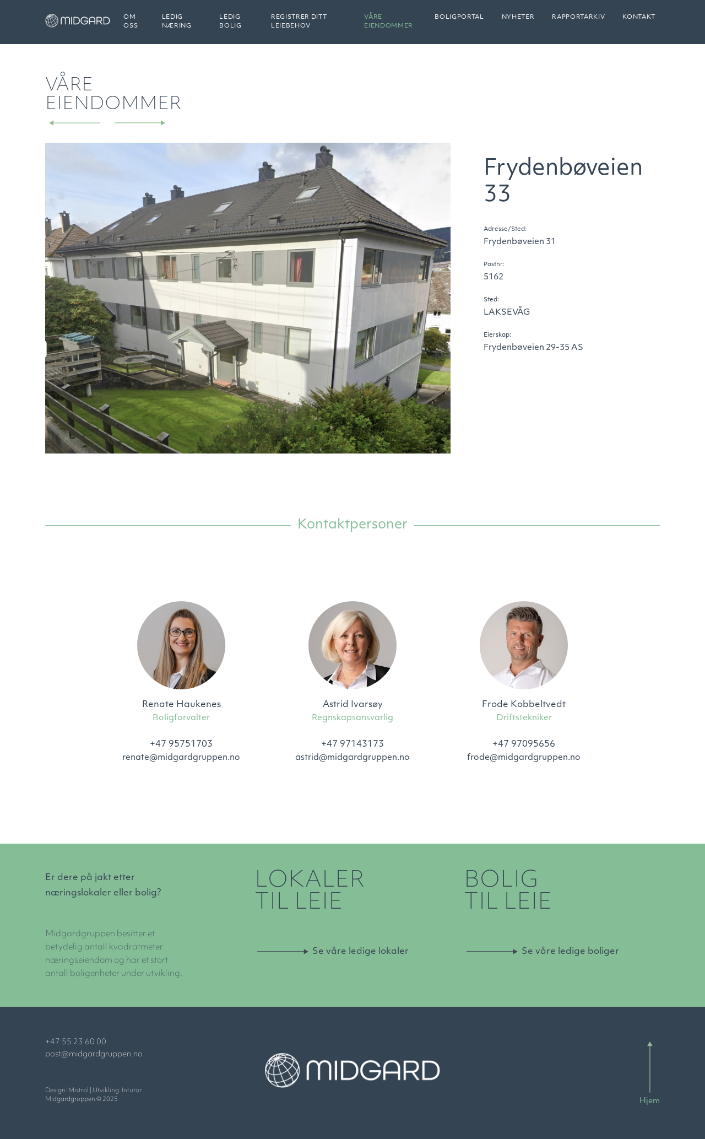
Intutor (132, 1091)
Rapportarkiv (578, 22)
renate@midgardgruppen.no (181, 758)
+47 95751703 (181, 744)
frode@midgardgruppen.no (524, 758)
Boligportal (459, 22)
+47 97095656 (523, 744)
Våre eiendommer (392, 26)
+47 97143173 (352, 744)
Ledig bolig (245, 26)
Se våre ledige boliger (570, 951)
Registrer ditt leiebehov (310, 26)
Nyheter (518, 22)
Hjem (649, 1101)
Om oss (151, 26)
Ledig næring (195, 26)
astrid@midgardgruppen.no (352, 758)
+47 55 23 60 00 (75, 1042)
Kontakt (638, 22)
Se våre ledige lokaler (360, 951)
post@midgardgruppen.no (94, 1054)
